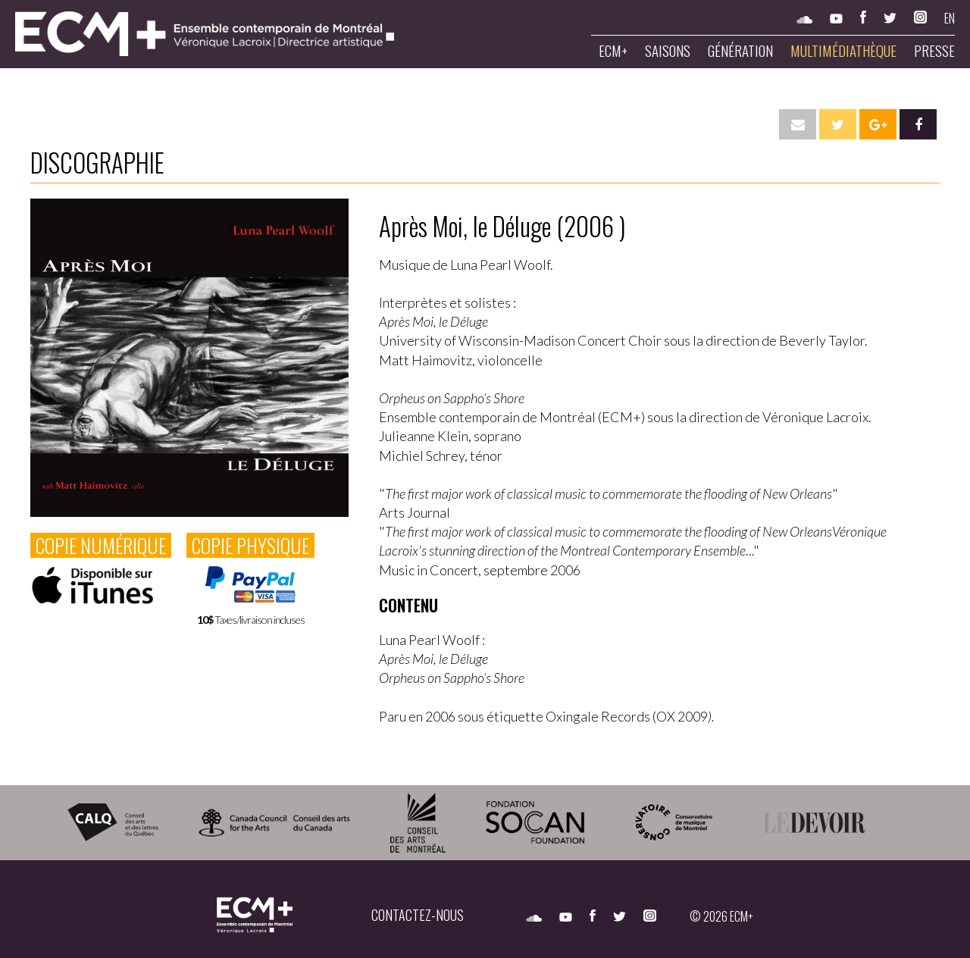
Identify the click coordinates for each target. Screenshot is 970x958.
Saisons (667, 50)
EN (949, 18)
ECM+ (613, 50)
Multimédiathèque (843, 50)
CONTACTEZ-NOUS (417, 915)
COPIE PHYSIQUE (250, 545)
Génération (740, 50)
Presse (934, 50)
